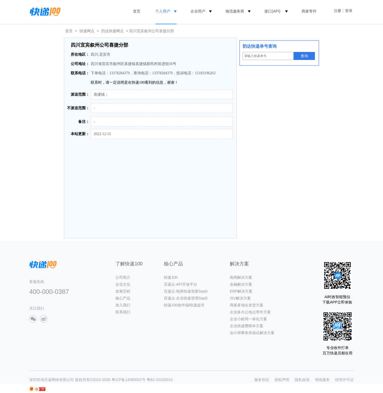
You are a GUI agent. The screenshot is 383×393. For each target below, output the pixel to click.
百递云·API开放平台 (180, 284)
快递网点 (87, 31)
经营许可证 (344, 380)
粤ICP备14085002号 (128, 380)
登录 (348, 11)
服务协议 (261, 380)
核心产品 (122, 298)
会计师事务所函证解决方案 (252, 333)
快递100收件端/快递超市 (184, 305)
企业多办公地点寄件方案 (250, 312)
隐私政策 (302, 380)
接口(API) (272, 11)
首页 (136, 11)
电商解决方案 (241, 277)
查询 (304, 56)
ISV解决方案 (240, 298)
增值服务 (322, 380)
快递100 (170, 277)
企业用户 (197, 11)
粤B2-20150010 (160, 380)
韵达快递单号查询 (260, 46)
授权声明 (281, 380)
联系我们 (122, 312)
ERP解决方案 (241, 291)
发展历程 (122, 291)
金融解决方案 (241, 284)
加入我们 (122, 305)
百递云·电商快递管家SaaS (185, 291)
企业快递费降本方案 (246, 326)
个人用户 (162, 11)
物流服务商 (235, 11)
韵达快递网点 (112, 31)
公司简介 (122, 277)
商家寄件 (309, 11)
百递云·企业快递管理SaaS (185, 298)
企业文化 (122, 284)
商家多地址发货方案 (246, 305)
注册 (337, 11)
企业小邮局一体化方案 (248, 319)
